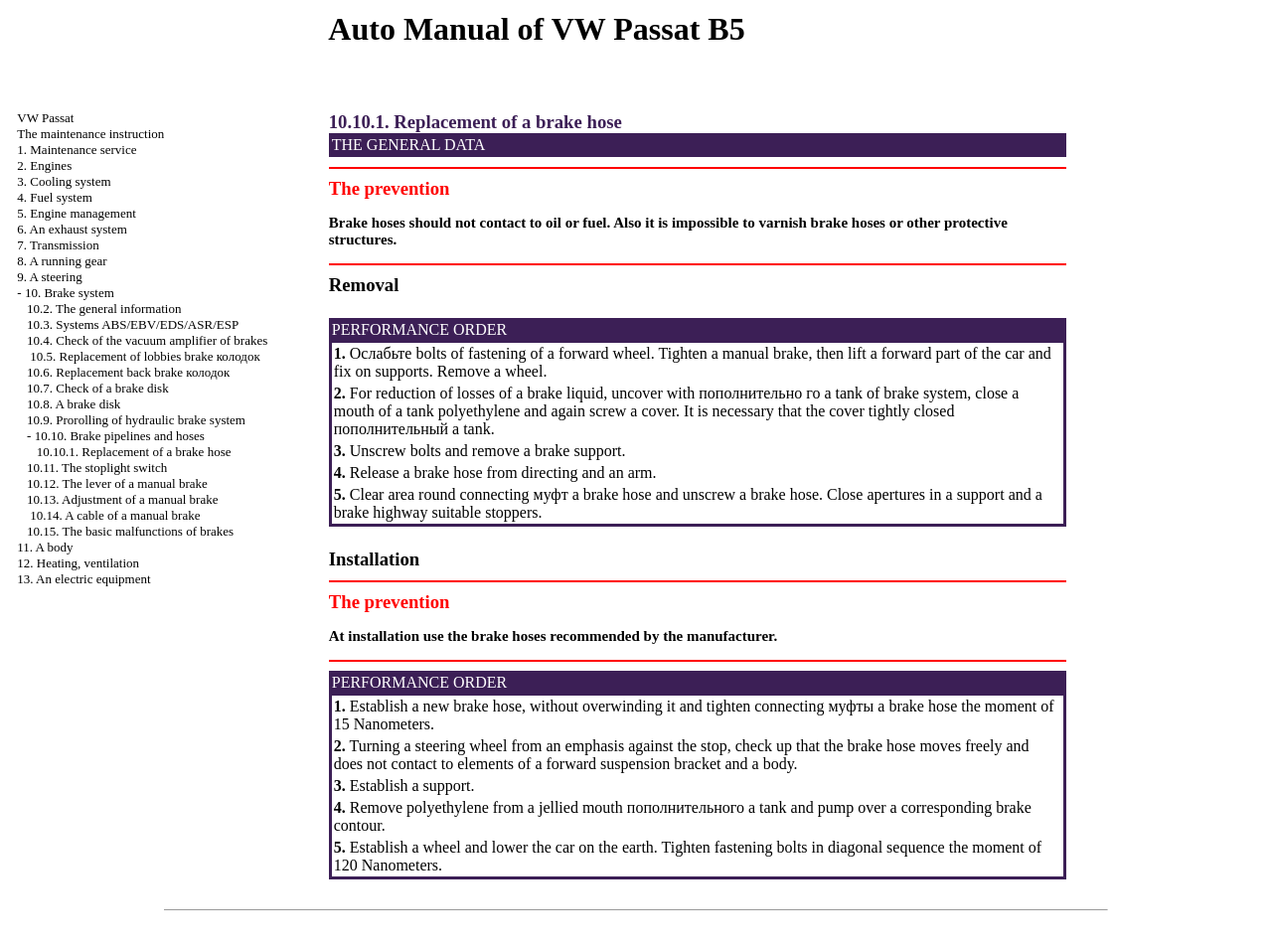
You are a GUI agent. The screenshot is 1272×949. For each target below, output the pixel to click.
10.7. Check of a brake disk (98, 388)
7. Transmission (57, 244)
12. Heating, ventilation (78, 562)
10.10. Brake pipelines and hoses (120, 435)
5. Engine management (76, 213)
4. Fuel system (54, 197)
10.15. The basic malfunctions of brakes (130, 531)
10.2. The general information (104, 308)
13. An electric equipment (83, 578)
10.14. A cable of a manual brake (115, 515)
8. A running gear (61, 260)
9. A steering (49, 276)
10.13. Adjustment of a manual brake (122, 499)
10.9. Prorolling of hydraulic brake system (136, 419)
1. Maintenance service (76, 149)
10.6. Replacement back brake (128, 372)
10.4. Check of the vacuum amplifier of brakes (147, 340)
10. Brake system (69, 292)
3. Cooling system (63, 181)
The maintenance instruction (90, 133)
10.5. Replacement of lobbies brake (144, 356)
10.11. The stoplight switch (97, 467)
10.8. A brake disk (73, 403)
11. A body (45, 547)
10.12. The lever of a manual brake (117, 483)
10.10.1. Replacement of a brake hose (134, 451)
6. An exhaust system (72, 229)
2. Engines (44, 165)
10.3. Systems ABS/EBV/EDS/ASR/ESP (132, 324)
